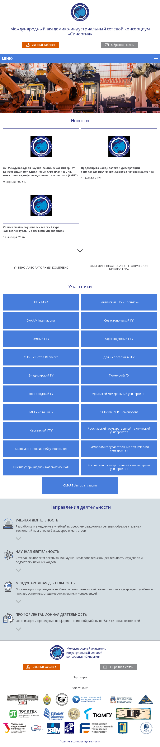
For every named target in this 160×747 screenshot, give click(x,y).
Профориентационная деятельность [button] (51, 615)
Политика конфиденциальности (80, 741)
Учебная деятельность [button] (37, 520)
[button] (18, 539)
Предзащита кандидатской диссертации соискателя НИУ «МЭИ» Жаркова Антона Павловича (117, 169)
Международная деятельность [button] (45, 583)
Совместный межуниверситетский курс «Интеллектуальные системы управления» (33, 229)
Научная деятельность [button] (37, 552)
